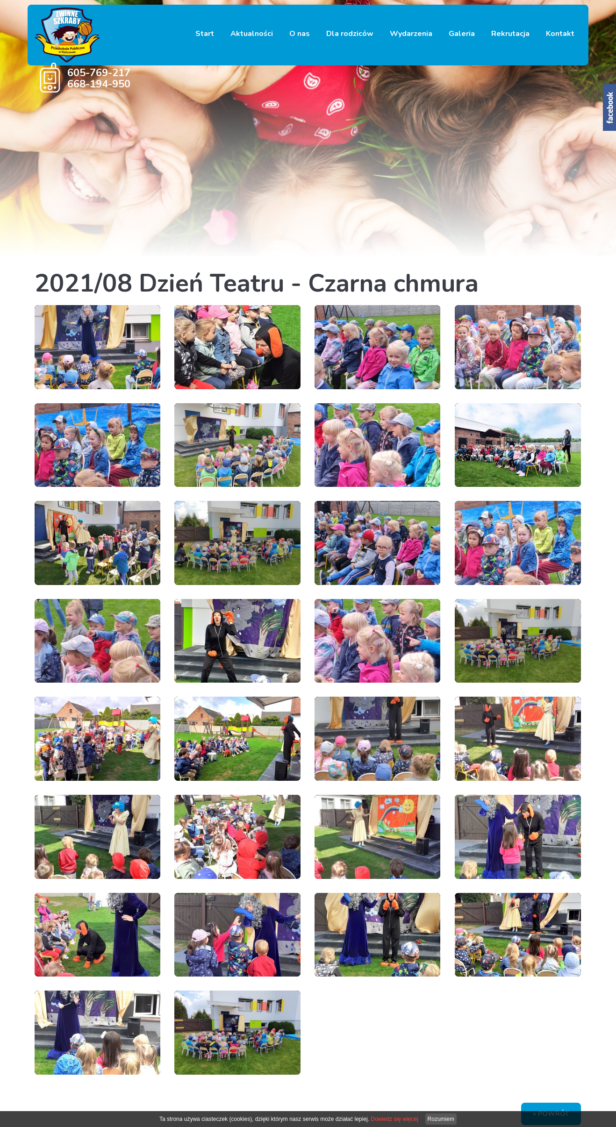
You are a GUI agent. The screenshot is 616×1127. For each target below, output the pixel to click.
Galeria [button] (462, 34)
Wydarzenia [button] (411, 34)
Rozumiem (441, 1119)
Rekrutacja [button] (510, 34)
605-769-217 (98, 72)
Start (204, 34)
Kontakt (560, 34)
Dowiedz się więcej (394, 1119)
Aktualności (251, 34)
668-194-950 (98, 84)
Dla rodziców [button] (349, 34)
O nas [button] (299, 34)
